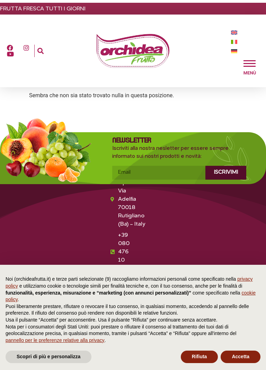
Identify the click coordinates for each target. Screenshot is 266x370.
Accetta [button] (240, 356)
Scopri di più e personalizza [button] (48, 356)
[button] (40, 51)
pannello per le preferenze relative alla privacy (55, 340)
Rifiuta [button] (199, 356)
